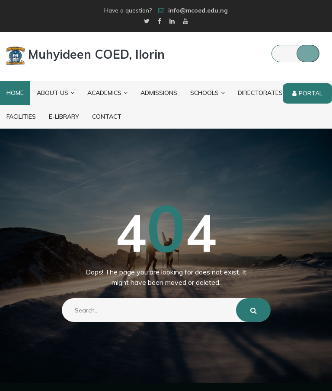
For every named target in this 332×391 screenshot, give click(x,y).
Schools (207, 93)
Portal (307, 93)
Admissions (158, 93)
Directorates (263, 93)
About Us (55, 93)
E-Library (64, 116)
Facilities (21, 116)
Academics (107, 93)
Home (15, 93)
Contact (106, 116)
